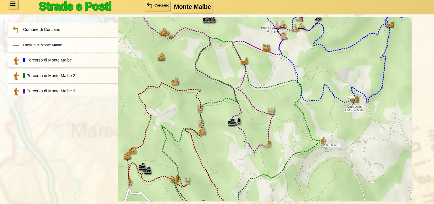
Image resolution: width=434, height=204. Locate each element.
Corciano (159, 6)
